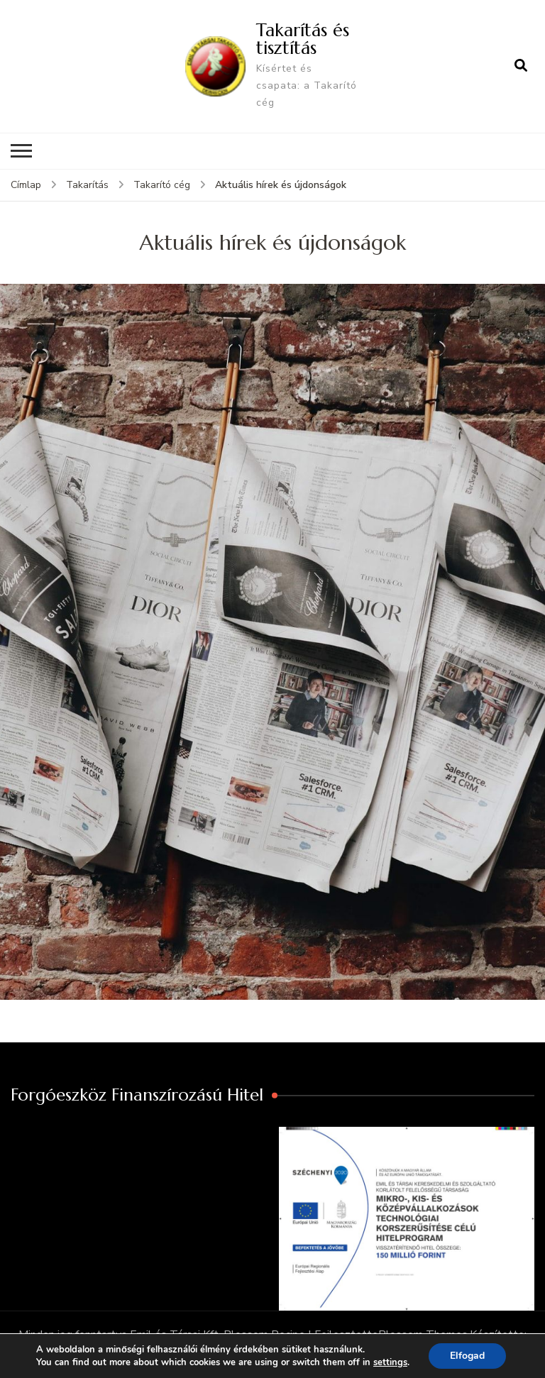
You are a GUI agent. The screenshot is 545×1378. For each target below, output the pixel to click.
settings (390, 1362)
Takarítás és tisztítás (302, 38)
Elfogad (467, 1355)
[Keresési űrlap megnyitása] (520, 66)
